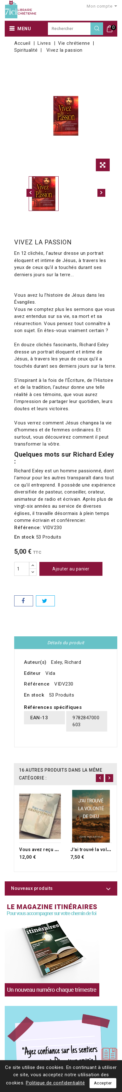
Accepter (103, 1083)
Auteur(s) (35, 662)
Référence (37, 684)
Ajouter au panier (71, 568)
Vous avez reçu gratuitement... (53, 849)
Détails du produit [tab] (65, 642)
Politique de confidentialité (55, 1083)
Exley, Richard (66, 662)
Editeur (32, 673)
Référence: (27, 527)
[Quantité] (21, 569)
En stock (24, 537)
